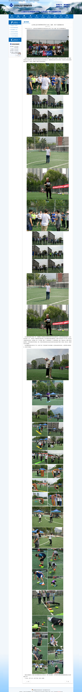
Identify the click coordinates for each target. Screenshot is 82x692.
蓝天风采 (26, 22)
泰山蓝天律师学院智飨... (14, 27)
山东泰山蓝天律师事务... (14, 31)
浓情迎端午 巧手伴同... (14, 25)
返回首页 (37, 0)
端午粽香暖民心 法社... (14, 29)
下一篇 (67, 681)
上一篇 (27, 681)
